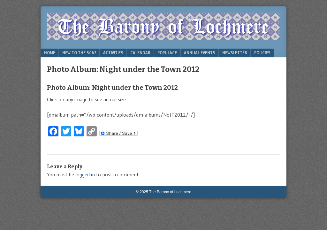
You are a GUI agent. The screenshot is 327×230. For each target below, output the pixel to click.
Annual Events (199, 52)
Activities (113, 52)
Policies (262, 52)
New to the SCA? (79, 52)
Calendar (140, 52)
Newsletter (234, 52)
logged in (85, 174)
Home (49, 52)
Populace (167, 52)
